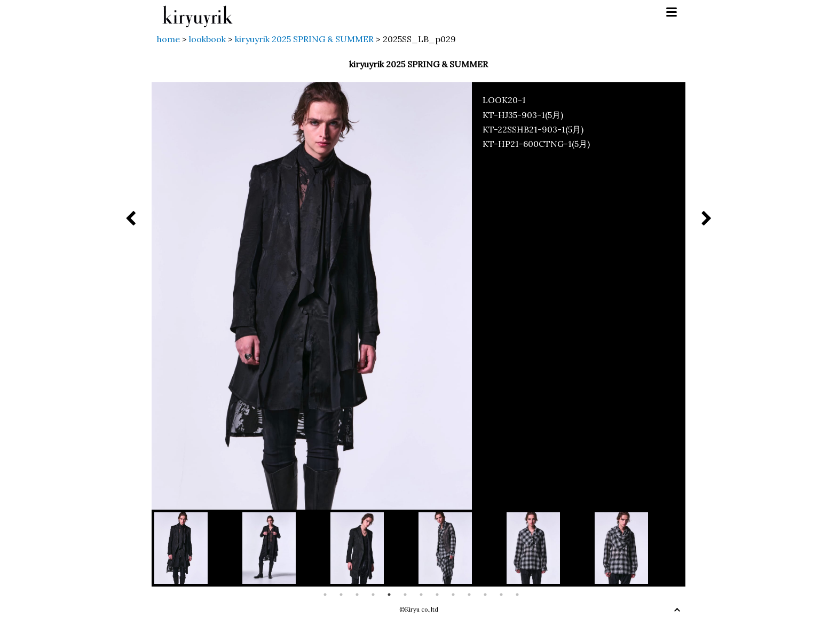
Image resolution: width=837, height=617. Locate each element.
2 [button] (341, 594)
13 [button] (517, 594)
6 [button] (405, 594)
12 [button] (501, 594)
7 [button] (421, 594)
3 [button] (357, 594)
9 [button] (453, 594)
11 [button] (485, 594)
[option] (198, 547)
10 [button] (469, 594)
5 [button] (389, 594)
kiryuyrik (197, 12)
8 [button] (437, 594)
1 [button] (325, 594)
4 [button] (373, 594)
